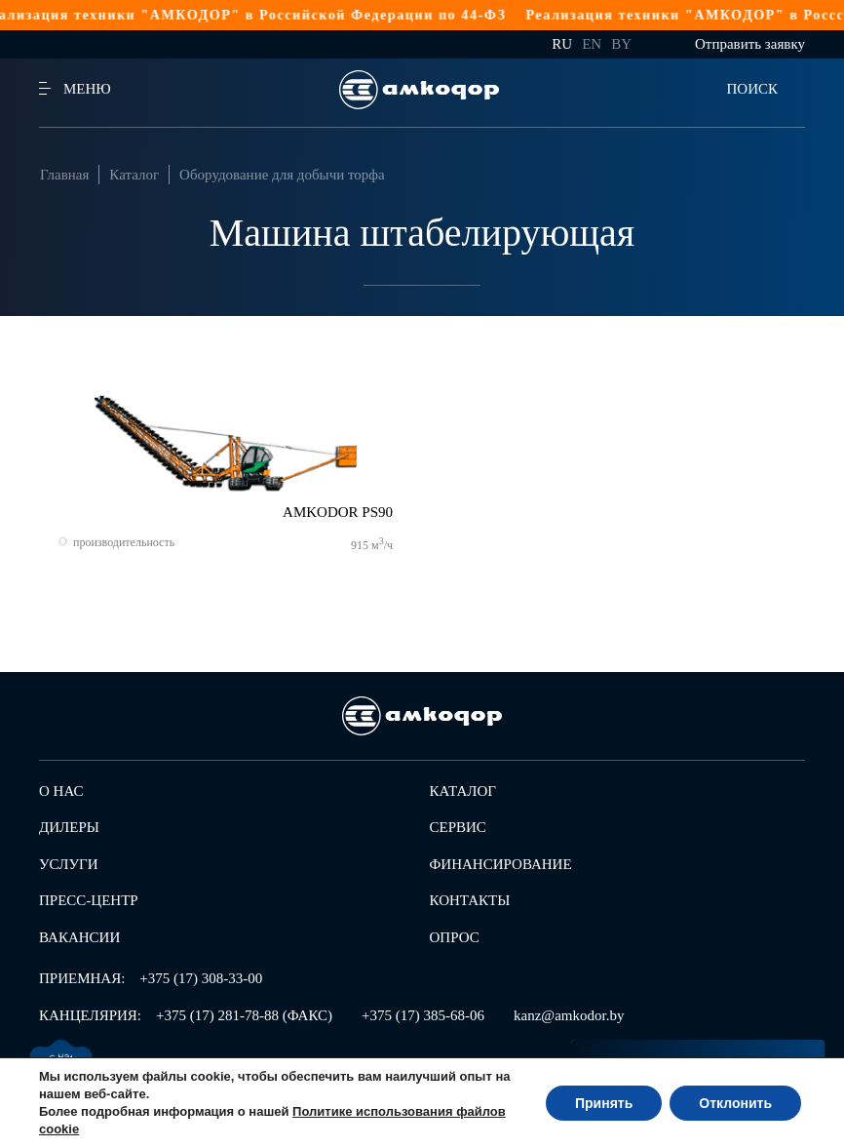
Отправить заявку (750, 44)
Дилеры (69, 827)
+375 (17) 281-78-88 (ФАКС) (244, 1015)
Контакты (470, 900)
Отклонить (735, 1103)
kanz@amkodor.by (569, 1015)
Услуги (68, 864)
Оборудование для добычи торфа (282, 174)
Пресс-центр (88, 900)
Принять (604, 1103)
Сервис (458, 827)
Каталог (134, 174)
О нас (61, 791)
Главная (64, 174)
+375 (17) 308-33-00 (200, 978)
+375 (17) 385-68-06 (423, 1015)
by (621, 44)
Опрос (455, 937)
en (591, 44)
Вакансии (79, 937)
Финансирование (501, 864)
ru (562, 44)
